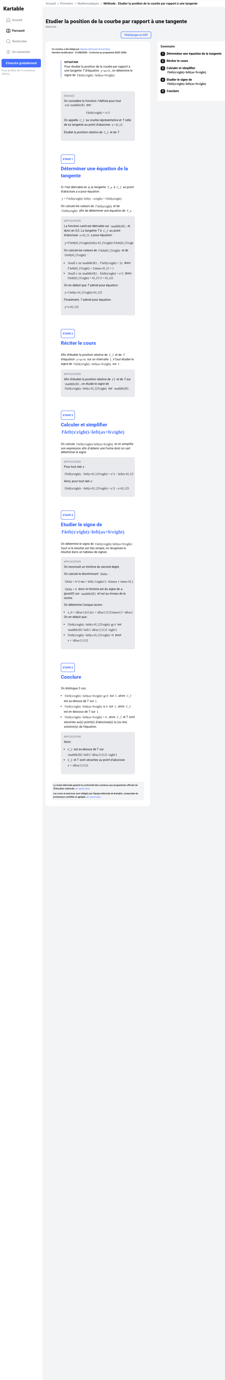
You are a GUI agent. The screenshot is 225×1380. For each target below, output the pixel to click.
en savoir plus (82, 796)
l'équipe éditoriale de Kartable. (95, 49)
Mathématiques (88, 3)
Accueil (14, 20)
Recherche (16, 41)
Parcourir (15, 30)
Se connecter (18, 52)
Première (66, 3)
